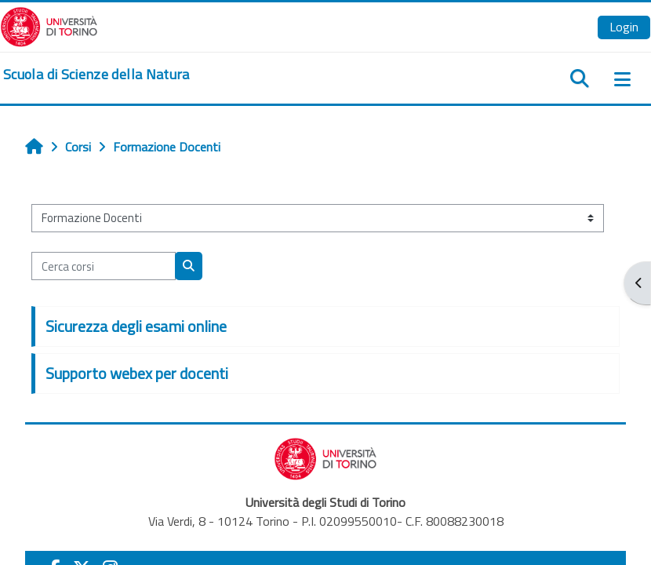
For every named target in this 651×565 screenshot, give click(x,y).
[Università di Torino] (49, 25)
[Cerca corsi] (103, 266)
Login (623, 26)
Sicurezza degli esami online (136, 326)
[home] (96, 74)
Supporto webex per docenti (136, 373)
